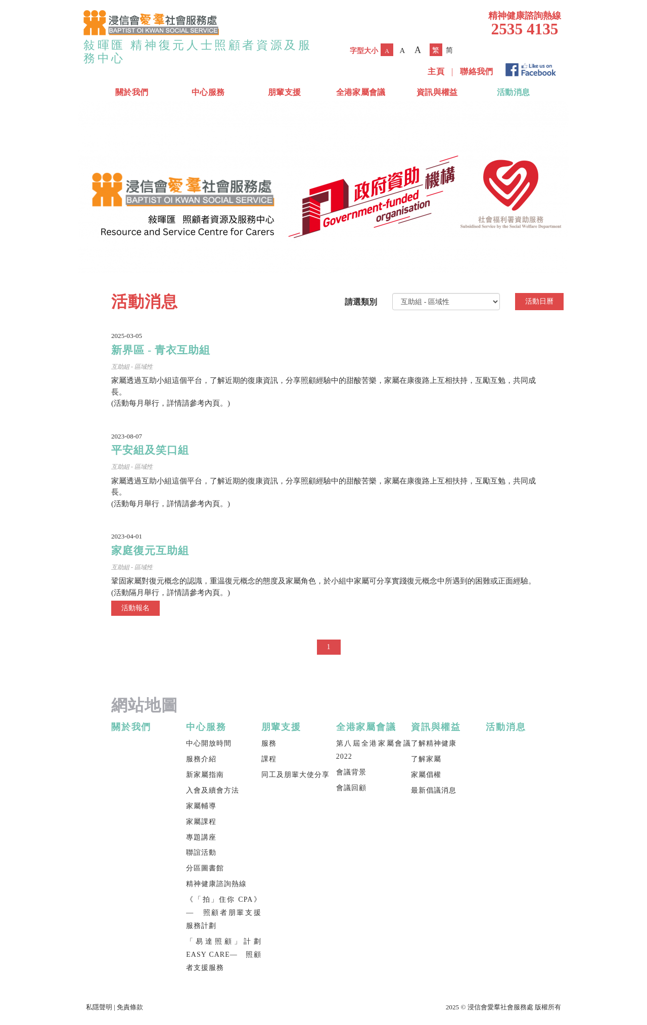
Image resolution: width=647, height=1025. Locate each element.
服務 (268, 743)
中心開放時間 (209, 743)
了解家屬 (426, 759)
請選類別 (361, 302)
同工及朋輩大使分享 (295, 774)
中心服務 (208, 92)
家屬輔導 (201, 806)
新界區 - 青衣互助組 (161, 350)
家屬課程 (201, 821)
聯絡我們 (476, 71)
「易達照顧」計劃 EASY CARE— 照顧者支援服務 (223, 954)
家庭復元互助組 (150, 551)
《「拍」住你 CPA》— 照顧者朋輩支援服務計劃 (223, 913)
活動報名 (135, 608)
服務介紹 (201, 759)
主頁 (436, 71)
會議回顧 (351, 788)
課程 (268, 759)
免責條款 (130, 1007)
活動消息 (513, 92)
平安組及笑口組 (150, 450)
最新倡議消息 (433, 790)
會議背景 (351, 772)
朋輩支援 (284, 92)
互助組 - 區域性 (132, 366)
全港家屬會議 (361, 92)
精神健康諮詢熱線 (216, 884)
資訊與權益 (437, 92)
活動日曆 (539, 301)
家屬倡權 (426, 774)
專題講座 (201, 837)
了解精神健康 (433, 743)
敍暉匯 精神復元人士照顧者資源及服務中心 (197, 51)
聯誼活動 (201, 852)
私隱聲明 (99, 1007)
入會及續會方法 (212, 790)
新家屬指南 (205, 774)
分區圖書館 (205, 868)
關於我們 (131, 92)
